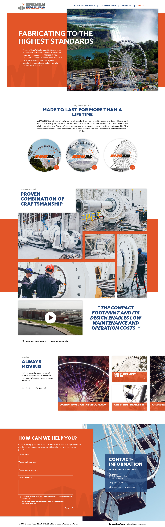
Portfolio (126, 5)
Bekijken (106, 408)
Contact (141, 5)
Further (41, 388)
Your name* (23, 454)
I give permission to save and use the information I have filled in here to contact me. (47, 497)
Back (26, 388)
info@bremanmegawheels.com (122, 487)
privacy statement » (29, 503)
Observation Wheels (84, 5)
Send (69, 508)
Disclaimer (66, 524)
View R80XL (94, 167)
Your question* (25, 478)
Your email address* (27, 462)
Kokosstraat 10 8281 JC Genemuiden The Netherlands (118, 476)
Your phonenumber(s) (28, 470)
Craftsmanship (108, 5)
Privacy (76, 524)
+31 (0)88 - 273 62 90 (118, 482)
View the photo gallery (34, 341)
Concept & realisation (127, 524)
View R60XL (56, 167)
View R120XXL (132, 167)
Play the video (59, 341)
